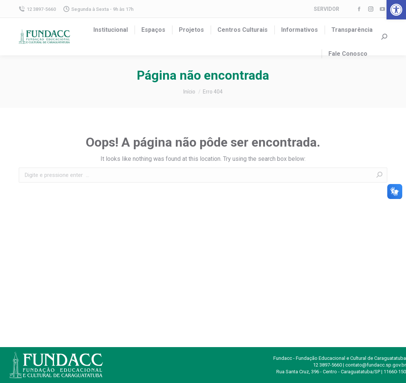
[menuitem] (110, 30)
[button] (396, 9)
